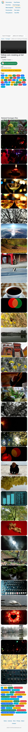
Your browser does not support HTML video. (13, 47)
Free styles (17, 10)
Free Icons (17, 7)
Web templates (9, 7)
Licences (10, 721)
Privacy (18, 721)
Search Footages (6, 35)
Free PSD (16, 12)
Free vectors (9, 2)
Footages (8, 39)
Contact (14, 723)
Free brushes (9, 10)
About (22, 721)
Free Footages (16, 5)
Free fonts (8, 5)
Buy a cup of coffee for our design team (11, 70)
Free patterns (9, 12)
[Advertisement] (14, 24)
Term (14, 721)
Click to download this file (9, 63)
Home (2, 39)
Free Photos (17, 2)
